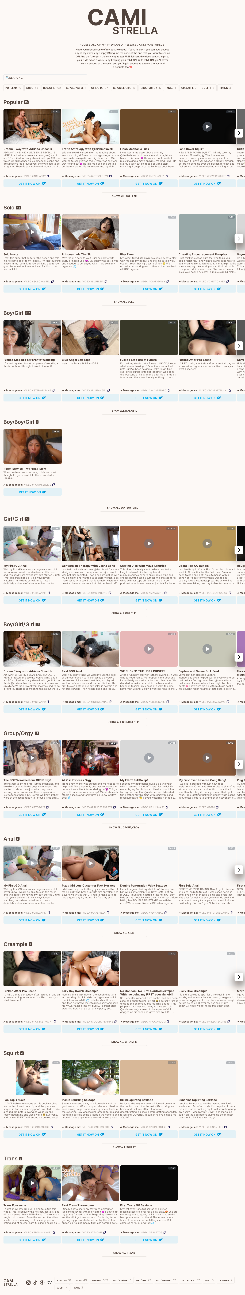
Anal (171, 88)
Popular (13, 88)
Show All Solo (124, 301)
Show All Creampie (124, 1041)
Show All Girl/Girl (124, 613)
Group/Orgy (151, 88)
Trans (225, 88)
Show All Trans (124, 1252)
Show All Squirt (124, 1147)
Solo (32, 88)
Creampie (189, 88)
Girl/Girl (99, 88)
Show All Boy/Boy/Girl (122, 507)
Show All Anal (124, 932)
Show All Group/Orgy (124, 827)
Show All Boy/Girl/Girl (124, 722)
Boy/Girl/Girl (124, 88)
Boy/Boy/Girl (76, 88)
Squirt (208, 88)
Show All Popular (124, 196)
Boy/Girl (52, 88)
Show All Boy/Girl (124, 410)
